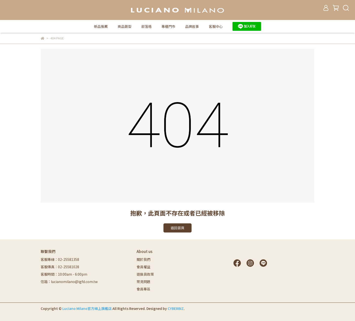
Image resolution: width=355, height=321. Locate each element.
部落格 (146, 26)
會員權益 (143, 266)
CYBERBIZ (176, 308)
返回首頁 (177, 227)
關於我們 (143, 259)
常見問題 (143, 281)
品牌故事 (192, 26)
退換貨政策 (145, 274)
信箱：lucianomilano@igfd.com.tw (69, 281)
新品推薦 (101, 26)
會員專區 (143, 288)
